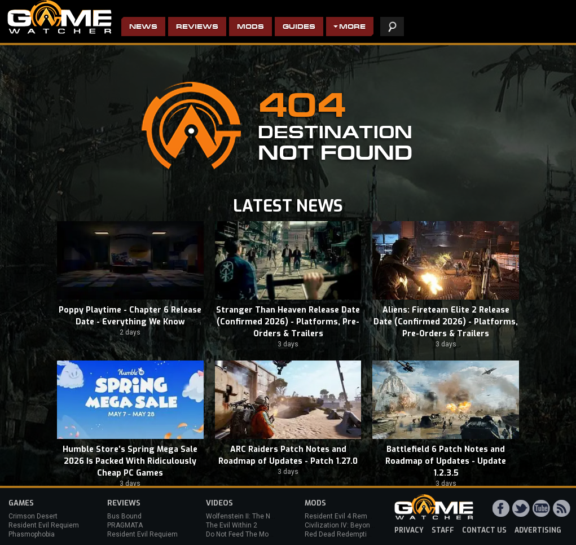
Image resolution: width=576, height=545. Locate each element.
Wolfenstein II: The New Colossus (258, 516)
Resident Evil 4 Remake (342, 516)
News (143, 27)
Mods (250, 27)
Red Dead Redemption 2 (342, 534)
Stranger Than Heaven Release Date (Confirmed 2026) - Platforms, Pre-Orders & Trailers (288, 322)
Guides (299, 27)
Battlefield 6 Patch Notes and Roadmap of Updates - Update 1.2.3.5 (445, 461)
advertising (538, 530)
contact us (484, 530)
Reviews (197, 27)
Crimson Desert (33, 516)
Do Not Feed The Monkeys (246, 534)
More (352, 27)
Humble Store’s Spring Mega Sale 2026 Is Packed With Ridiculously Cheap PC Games (130, 461)
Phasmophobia (31, 534)
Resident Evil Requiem (43, 525)
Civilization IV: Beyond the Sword (356, 525)
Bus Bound (124, 516)
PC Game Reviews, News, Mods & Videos (59, 17)
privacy (409, 530)
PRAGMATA (125, 525)
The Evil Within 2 (231, 525)
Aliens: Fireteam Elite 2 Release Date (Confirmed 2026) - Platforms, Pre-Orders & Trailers (445, 322)
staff (443, 530)
